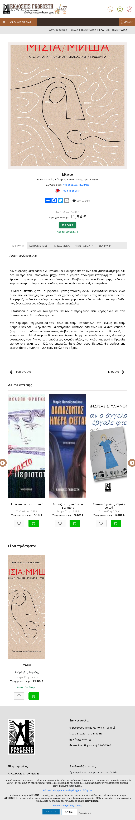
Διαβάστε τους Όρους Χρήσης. (67, 805)
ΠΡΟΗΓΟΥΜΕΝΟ (23, 372)
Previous (5, 460)
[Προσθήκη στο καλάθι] (34, 521)
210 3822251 (79, 733)
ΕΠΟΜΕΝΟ (113, 372)
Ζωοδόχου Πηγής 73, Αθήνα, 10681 (93, 727)
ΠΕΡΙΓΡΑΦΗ (17, 245)
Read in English (67, 190)
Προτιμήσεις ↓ (85, 813)
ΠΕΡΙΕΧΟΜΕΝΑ (61, 245)
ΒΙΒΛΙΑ (74, 30)
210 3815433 (95, 733)
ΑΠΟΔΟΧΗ (51, 811)
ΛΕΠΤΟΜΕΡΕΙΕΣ (38, 245)
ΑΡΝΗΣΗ (69, 812)
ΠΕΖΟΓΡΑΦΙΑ (88, 30)
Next (129, 460)
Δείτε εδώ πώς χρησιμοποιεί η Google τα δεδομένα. (67, 790)
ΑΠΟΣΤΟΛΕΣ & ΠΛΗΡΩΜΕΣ (23, 773)
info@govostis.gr (82, 739)
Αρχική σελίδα (58, 30)
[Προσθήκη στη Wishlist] (19, 521)
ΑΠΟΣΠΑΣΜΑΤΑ (84, 245)
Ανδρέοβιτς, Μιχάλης (76, 184)
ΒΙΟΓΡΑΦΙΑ (104, 245)
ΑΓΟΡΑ (67, 225)
